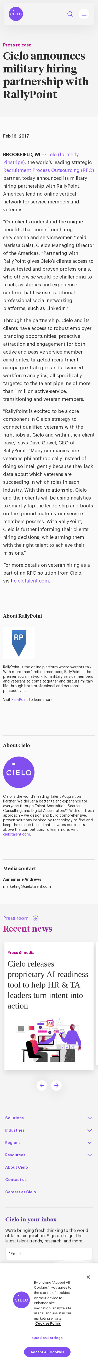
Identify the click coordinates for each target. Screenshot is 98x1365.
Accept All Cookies (47, 1352)
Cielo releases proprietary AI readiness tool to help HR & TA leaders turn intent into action (48, 984)
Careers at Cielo (20, 1192)
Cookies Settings (47, 1338)
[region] (49, 1314)
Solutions (14, 1118)
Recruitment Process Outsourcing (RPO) (48, 170)
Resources (15, 1155)
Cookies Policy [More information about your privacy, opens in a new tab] (48, 1323)
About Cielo (16, 1167)
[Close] (88, 1277)
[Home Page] (16, 14)
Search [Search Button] (70, 14)
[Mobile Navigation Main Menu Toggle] (84, 14)
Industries (15, 1130)
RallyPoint (19, 700)
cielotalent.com (31, 581)
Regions (13, 1142)
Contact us (16, 1180)
